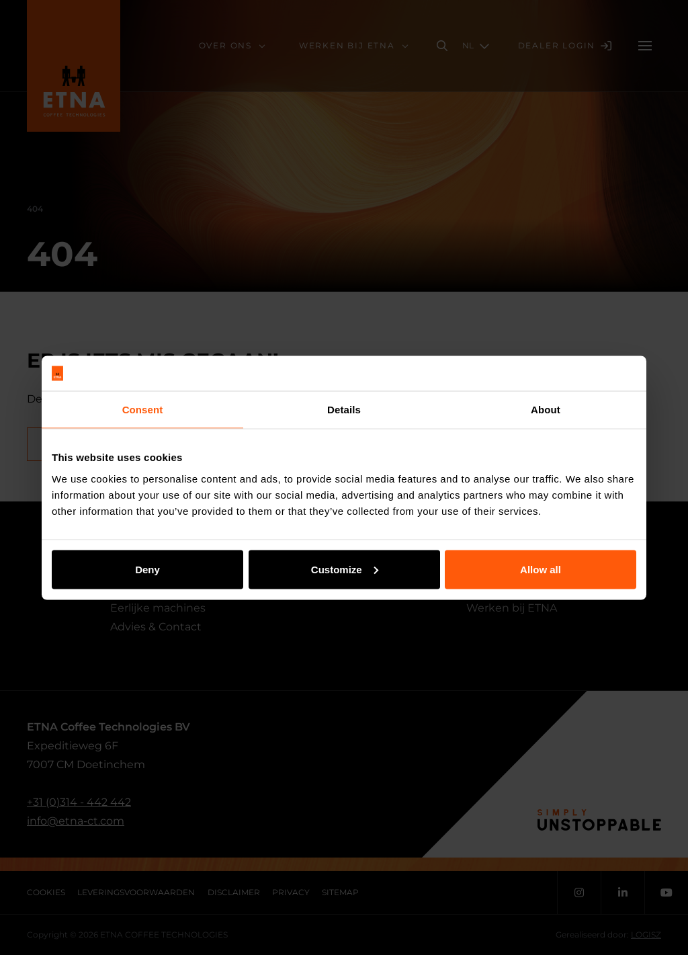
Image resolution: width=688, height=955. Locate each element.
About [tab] (545, 409)
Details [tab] (344, 409)
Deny (147, 569)
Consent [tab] (142, 409)
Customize (344, 569)
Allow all (540, 569)
